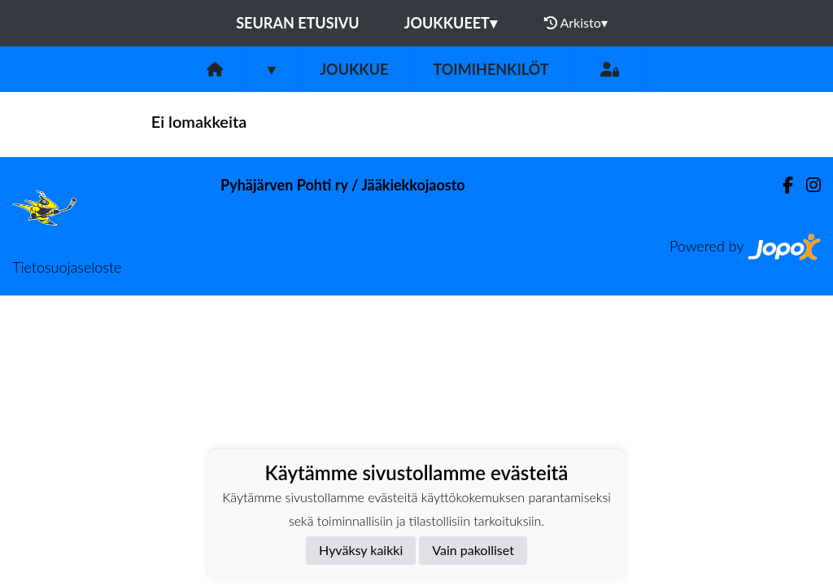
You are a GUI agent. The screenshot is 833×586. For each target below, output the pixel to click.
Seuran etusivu (298, 23)
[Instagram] (807, 185)
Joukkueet (450, 23)
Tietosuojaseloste (66, 267)
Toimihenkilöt (490, 69)
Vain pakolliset (473, 550)
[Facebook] (781, 185)
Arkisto (576, 23)
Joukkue (354, 69)
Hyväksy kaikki (361, 550)
